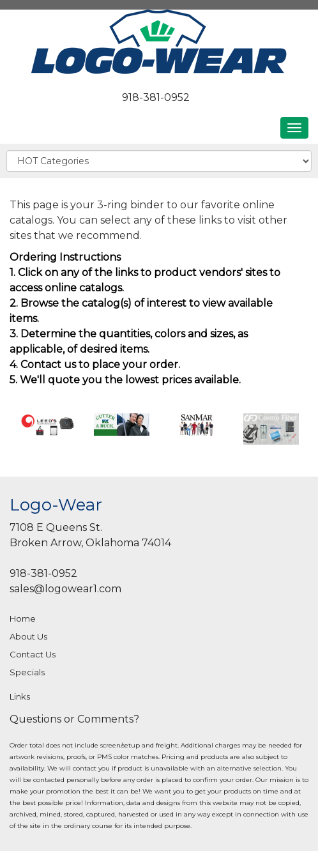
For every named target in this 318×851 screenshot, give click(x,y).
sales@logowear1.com (65, 589)
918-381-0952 (156, 97)
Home (23, 618)
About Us (28, 636)
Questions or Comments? (74, 719)
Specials (27, 672)
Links (20, 696)
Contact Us (33, 654)
